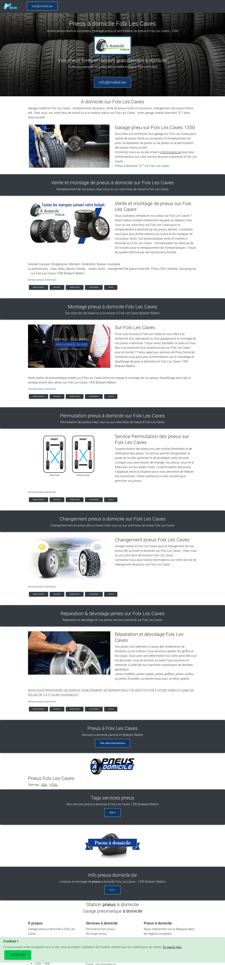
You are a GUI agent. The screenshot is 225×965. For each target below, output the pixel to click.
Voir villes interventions (112, 732)
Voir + (112, 781)
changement (94, 287)
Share (130, 935)
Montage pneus (96, 875)
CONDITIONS (100, 935)
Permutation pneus (98, 880)
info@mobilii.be (42, 6)
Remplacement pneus (100, 871)
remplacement (38, 287)
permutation (75, 287)
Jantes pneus (95, 889)
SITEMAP (117, 935)
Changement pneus (99, 885)
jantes (110, 287)
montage (57, 287)
